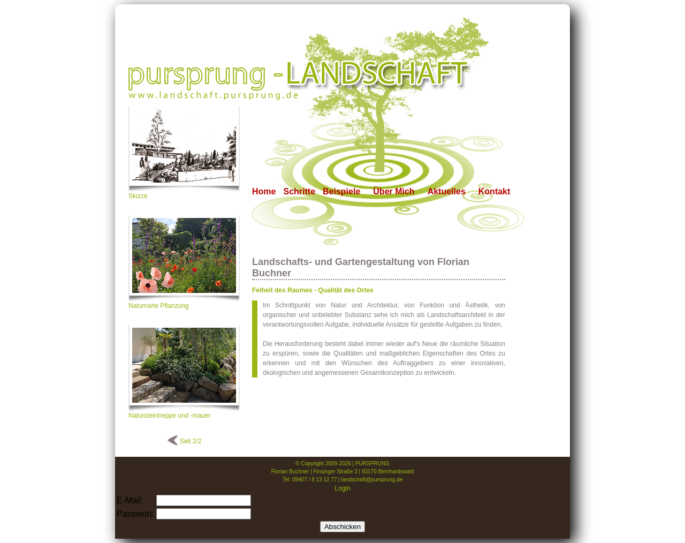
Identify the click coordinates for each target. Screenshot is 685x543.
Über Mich (393, 191)
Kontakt (494, 191)
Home (264, 191)
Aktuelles (447, 191)
